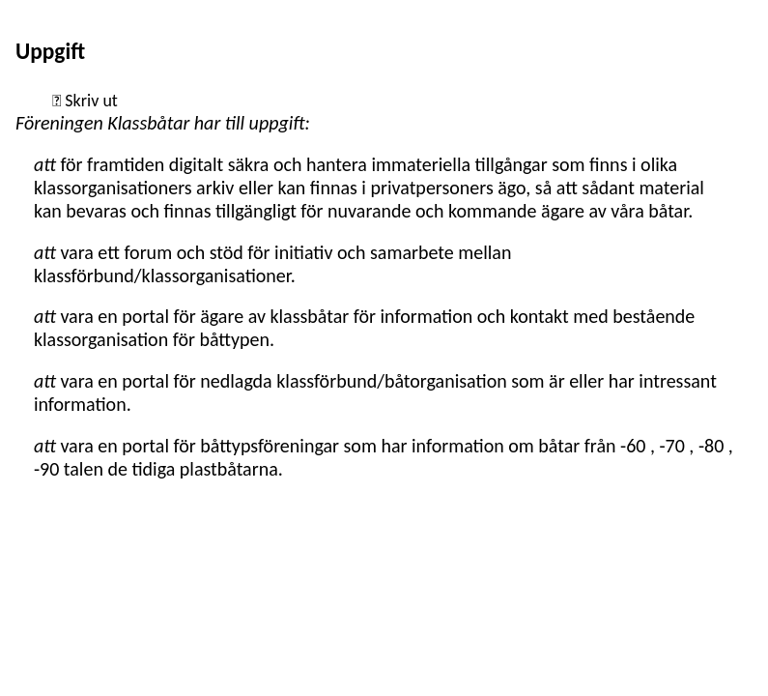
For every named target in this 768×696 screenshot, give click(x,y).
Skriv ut (89, 100)
